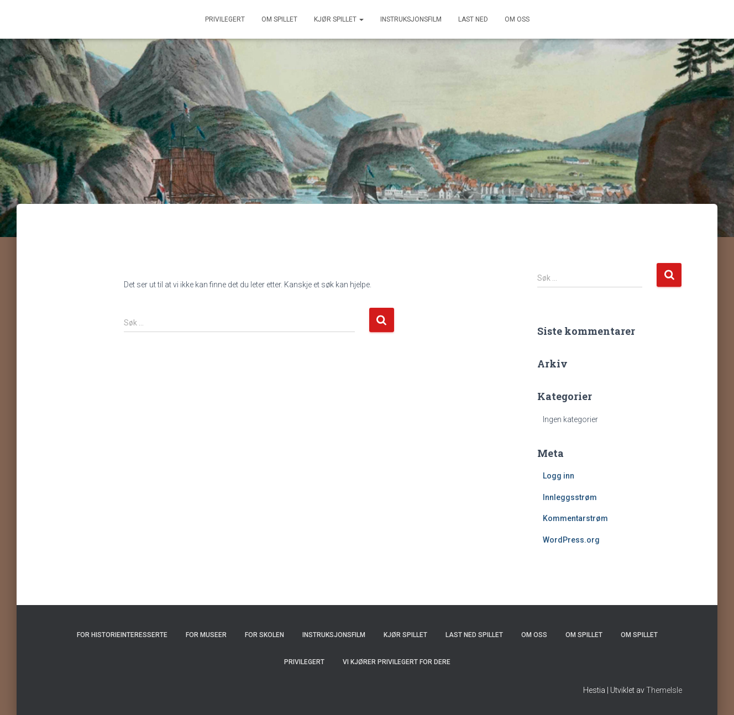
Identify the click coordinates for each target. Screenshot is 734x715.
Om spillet (279, 19)
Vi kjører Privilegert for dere (396, 662)
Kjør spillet (339, 19)
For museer (206, 635)
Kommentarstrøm (575, 518)
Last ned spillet (474, 635)
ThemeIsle (664, 690)
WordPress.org (571, 539)
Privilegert (225, 19)
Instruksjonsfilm (411, 19)
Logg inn (558, 475)
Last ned (473, 19)
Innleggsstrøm (570, 497)
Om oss (517, 19)
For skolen (264, 635)
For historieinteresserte (122, 635)
